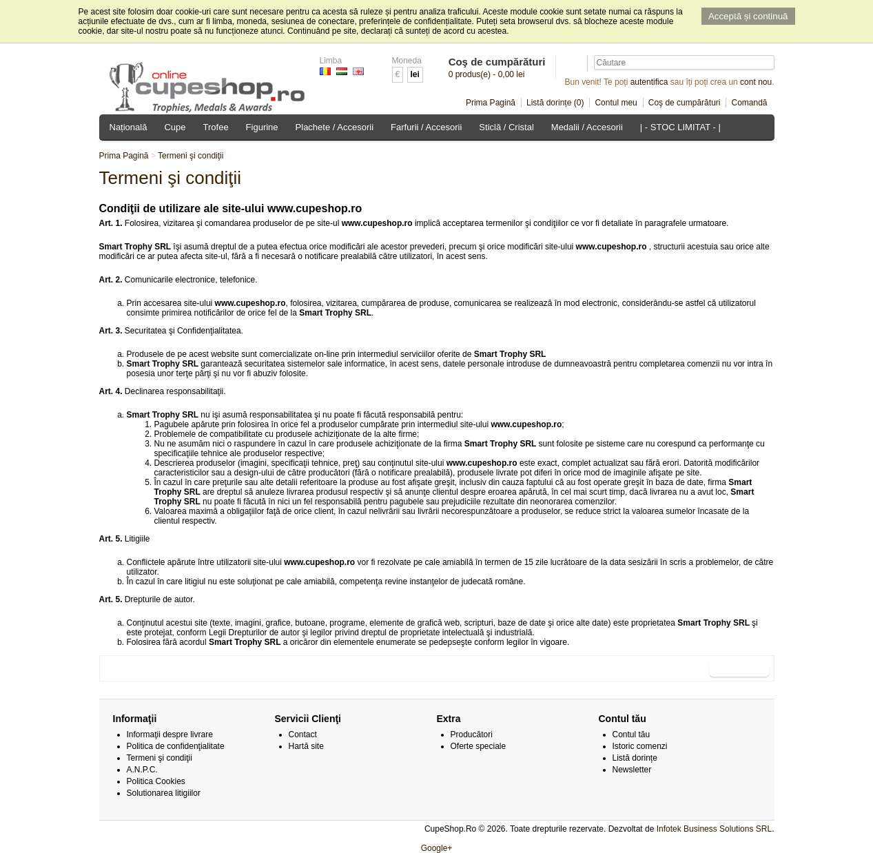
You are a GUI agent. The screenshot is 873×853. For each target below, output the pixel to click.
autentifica (649, 82)
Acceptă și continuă (748, 16)
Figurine (262, 127)
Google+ (437, 848)
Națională (128, 127)
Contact (303, 734)
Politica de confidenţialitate (176, 746)
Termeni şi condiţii (190, 156)
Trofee (216, 127)
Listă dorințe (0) (555, 102)
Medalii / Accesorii (587, 127)
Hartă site (306, 746)
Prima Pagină (490, 102)
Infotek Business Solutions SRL (714, 829)
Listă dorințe (635, 758)
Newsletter (632, 769)
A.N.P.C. (142, 769)
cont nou (756, 82)
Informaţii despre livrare (170, 734)
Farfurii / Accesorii (426, 127)
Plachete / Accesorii (334, 127)
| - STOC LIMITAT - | (680, 127)
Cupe (174, 127)
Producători (472, 734)
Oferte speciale (478, 746)
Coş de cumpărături (684, 102)
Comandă (749, 102)
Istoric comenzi (640, 746)
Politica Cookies (156, 781)
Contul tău (631, 734)
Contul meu (616, 102)
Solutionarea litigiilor (164, 793)
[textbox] (684, 62)
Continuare (739, 668)
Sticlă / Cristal (506, 127)
